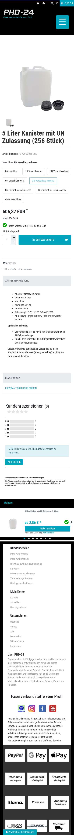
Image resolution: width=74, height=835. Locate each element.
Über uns (14, 621)
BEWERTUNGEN (12, 377)
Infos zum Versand (19, 553)
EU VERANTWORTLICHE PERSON (21, 387)
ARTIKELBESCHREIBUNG (17, 280)
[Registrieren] (44, 3)
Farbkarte (15, 568)
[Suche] (52, 3)
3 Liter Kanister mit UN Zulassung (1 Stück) (42, 511)
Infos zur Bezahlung (20, 558)
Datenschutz (16, 635)
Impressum (15, 645)
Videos (13, 626)
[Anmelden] (38, 3)
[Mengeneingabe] (7, 239)
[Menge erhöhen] (13, 236)
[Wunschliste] (57, 3)
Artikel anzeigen (47, 528)
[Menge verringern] (13, 241)
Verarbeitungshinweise (21, 577)
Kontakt (14, 597)
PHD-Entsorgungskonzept (22, 573)
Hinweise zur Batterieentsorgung (26, 563)
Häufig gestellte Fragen (21, 582)
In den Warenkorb (50, 239)
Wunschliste (9, 262)
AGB (12, 631)
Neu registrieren (18, 607)
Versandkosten (26, 269)
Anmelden (15, 602)
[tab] (37, 280)
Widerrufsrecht (17, 640)
